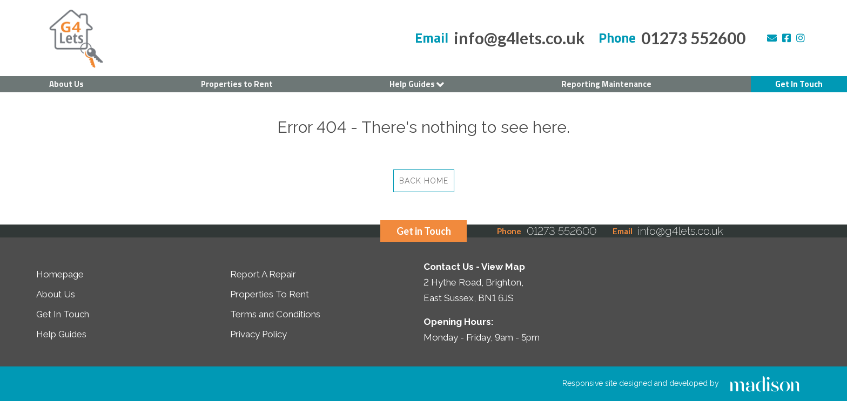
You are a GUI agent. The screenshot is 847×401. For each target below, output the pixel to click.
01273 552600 (693, 38)
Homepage (60, 274)
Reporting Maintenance (606, 84)
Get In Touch (799, 84)
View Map (503, 266)
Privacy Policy (258, 334)
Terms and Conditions (275, 314)
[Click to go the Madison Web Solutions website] (765, 383)
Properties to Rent (237, 84)
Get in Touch (423, 231)
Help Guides (416, 84)
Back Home (423, 180)
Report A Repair (263, 274)
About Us (66, 84)
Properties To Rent (269, 294)
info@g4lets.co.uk (519, 38)
